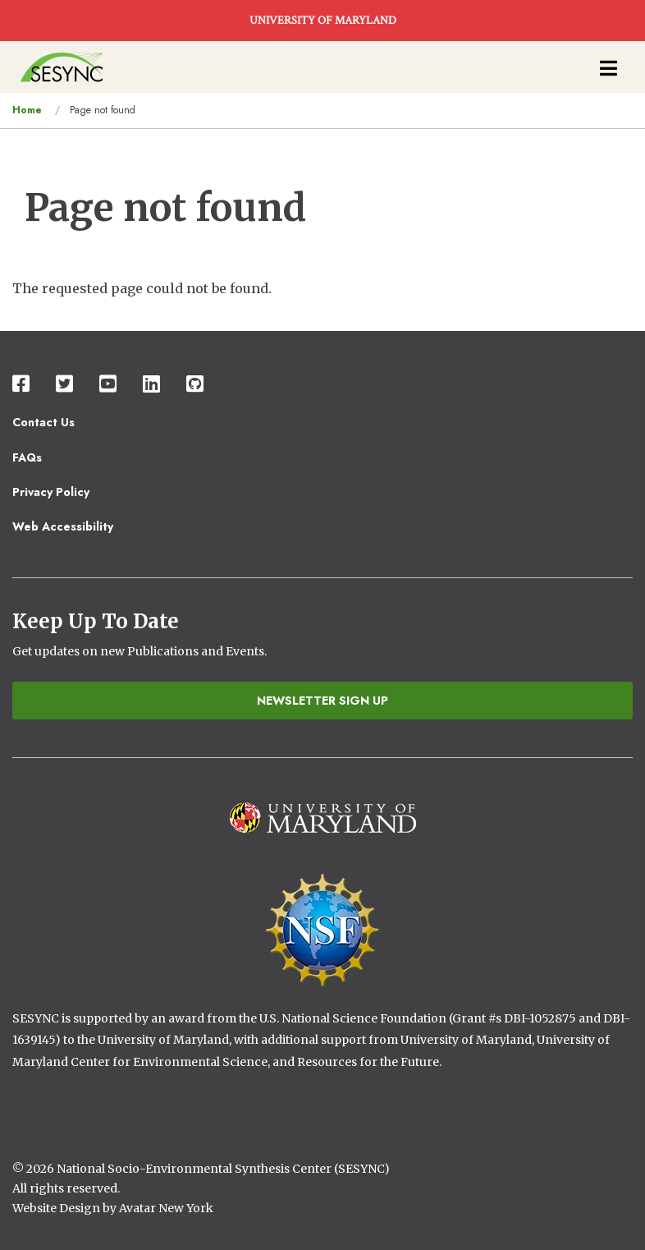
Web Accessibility (62, 526)
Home (27, 110)
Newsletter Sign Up (322, 700)
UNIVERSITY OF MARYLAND (322, 20)
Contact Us (43, 422)
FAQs (27, 457)
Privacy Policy (50, 492)
